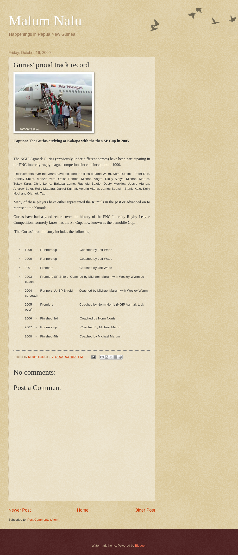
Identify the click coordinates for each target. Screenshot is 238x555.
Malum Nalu (45, 21)
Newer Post (19, 510)
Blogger (140, 545)
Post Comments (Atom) (43, 519)
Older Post (145, 510)
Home (82, 510)
